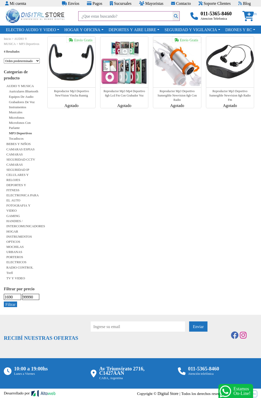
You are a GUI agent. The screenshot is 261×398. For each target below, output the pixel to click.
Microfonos (16, 117)
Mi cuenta (15, 3)
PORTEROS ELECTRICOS (16, 259)
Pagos (94, 3)
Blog (244, 3)
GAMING (13, 215)
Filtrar (10, 304)
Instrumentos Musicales (17, 109)
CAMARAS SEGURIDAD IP (17, 167)
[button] (249, 16)
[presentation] (129, 346)
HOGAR (12, 231)
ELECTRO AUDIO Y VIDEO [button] (31, 29)
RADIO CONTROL (19, 267)
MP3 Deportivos (20, 133)
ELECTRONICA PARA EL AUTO (22, 197)
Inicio (7, 39)
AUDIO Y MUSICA (20, 85)
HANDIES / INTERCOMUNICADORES (25, 223)
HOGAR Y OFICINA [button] (82, 29)
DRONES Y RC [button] (238, 29)
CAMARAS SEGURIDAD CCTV (20, 157)
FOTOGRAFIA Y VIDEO (18, 208)
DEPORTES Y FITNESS (16, 187)
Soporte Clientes (215, 3)
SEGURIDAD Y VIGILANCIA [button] (190, 29)
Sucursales (120, 3)
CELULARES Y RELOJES (17, 177)
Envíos (70, 3)
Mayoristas (151, 3)
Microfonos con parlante (20, 125)
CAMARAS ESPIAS (20, 149)
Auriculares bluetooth (23, 91)
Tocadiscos (16, 138)
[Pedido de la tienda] (22, 61)
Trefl (9, 272)
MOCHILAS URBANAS (15, 249)
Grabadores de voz (22, 102)
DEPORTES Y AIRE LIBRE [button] (132, 29)
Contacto (181, 3)
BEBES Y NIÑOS (18, 143)
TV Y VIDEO (15, 278)
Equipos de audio (21, 96)
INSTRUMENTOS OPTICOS (19, 239)
